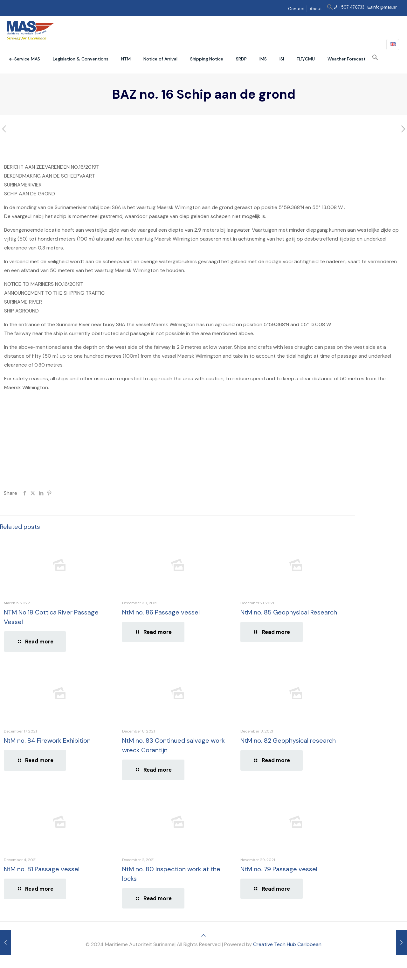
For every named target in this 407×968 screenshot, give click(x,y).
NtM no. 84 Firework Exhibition (47, 740)
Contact (296, 8)
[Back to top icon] (203, 935)
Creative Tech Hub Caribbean (287, 944)
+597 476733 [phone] (351, 7)
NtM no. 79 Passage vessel (278, 869)
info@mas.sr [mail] (384, 7)
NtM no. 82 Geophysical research (288, 740)
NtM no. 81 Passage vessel (41, 869)
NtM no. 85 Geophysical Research (288, 612)
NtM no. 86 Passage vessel (161, 612)
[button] (330, 8)
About (316, 8)
